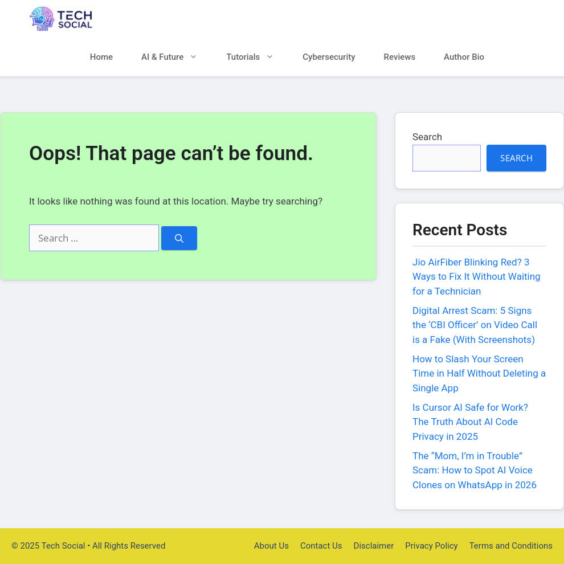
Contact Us (321, 546)
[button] (517, 57)
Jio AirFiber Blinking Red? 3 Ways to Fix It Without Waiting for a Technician (476, 276)
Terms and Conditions (511, 546)
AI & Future (176, 57)
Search (427, 136)
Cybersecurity (329, 57)
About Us (271, 546)
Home (101, 57)
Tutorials (257, 57)
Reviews (400, 57)
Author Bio (464, 57)
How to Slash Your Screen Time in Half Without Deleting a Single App (479, 373)
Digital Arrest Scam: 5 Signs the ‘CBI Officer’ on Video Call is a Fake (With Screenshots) (474, 325)
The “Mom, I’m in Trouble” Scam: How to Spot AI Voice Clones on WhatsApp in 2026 (474, 470)
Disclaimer (374, 546)
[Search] (179, 238)
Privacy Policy (431, 546)
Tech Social (137, 19)
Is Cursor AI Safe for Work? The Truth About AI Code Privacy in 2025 (470, 422)
